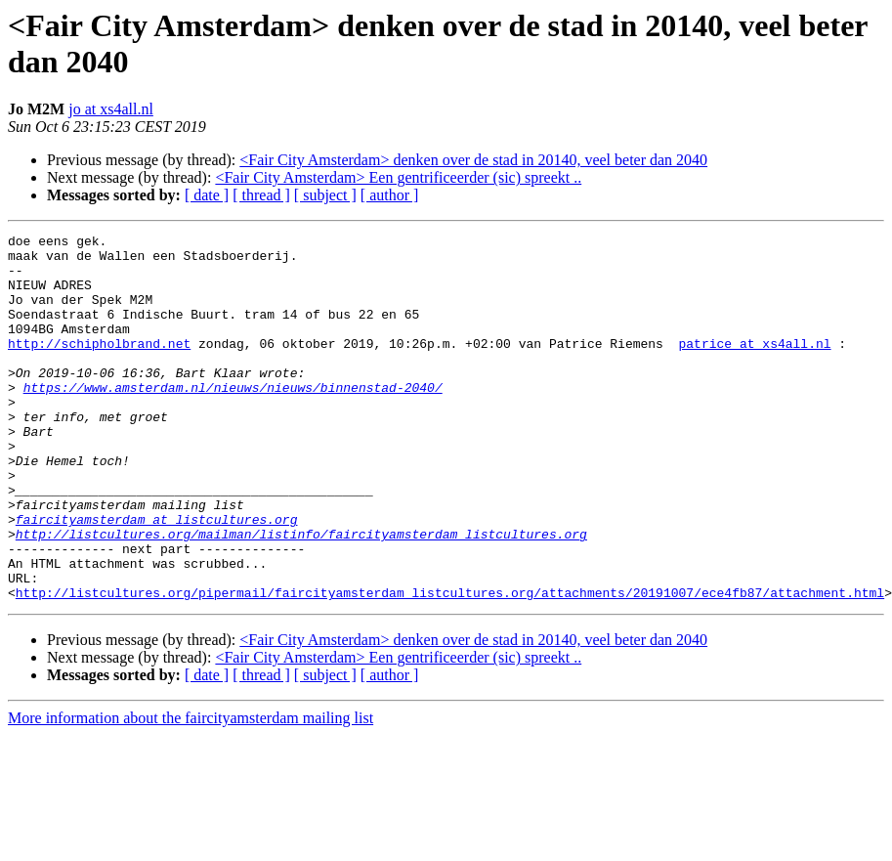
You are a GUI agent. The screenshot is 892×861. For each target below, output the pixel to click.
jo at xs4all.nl (110, 109)
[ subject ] (325, 195)
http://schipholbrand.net (99, 366)
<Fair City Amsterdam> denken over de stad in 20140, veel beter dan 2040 (473, 159)
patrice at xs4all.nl (754, 366)
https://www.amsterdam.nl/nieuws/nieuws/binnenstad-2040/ (233, 419)
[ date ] (207, 195)
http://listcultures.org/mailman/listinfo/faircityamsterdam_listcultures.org (301, 595)
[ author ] (390, 195)
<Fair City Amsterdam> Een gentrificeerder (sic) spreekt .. (398, 177)
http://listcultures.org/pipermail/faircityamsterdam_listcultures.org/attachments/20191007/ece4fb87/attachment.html (450, 665)
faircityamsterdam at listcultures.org (157, 577)
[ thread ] (261, 195)
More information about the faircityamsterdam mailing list (190, 791)
